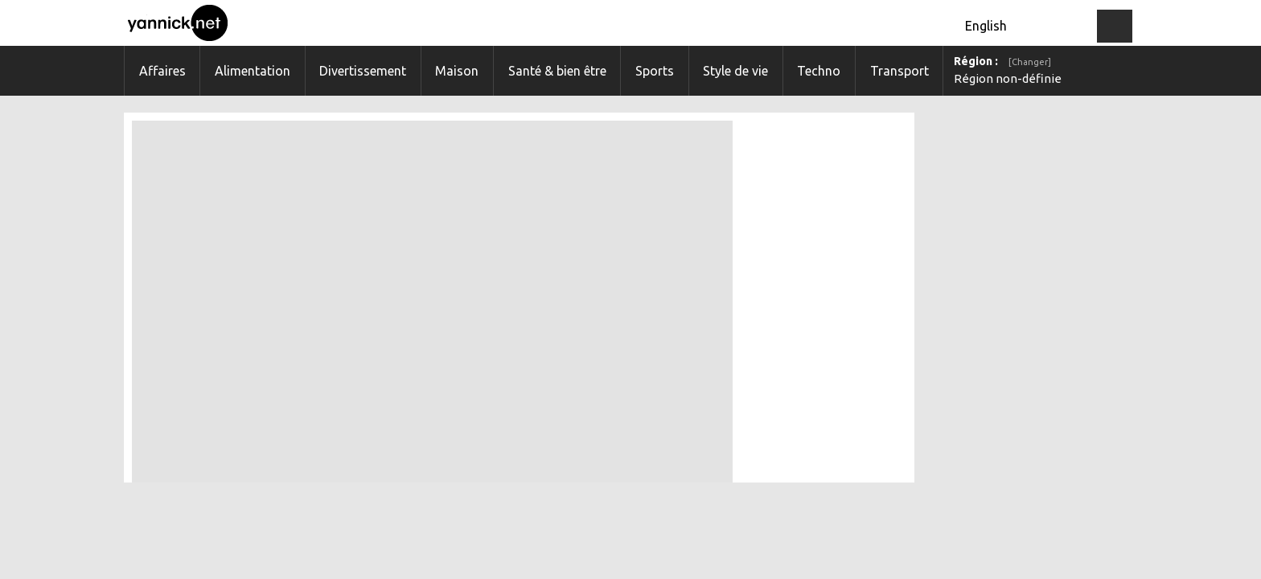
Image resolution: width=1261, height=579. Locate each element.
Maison (457, 71)
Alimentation (252, 71)
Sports (654, 71)
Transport (899, 71)
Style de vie (735, 71)
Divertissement (362, 71)
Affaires (162, 71)
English (986, 25)
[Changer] (1029, 62)
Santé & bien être (557, 71)
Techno (818, 71)
